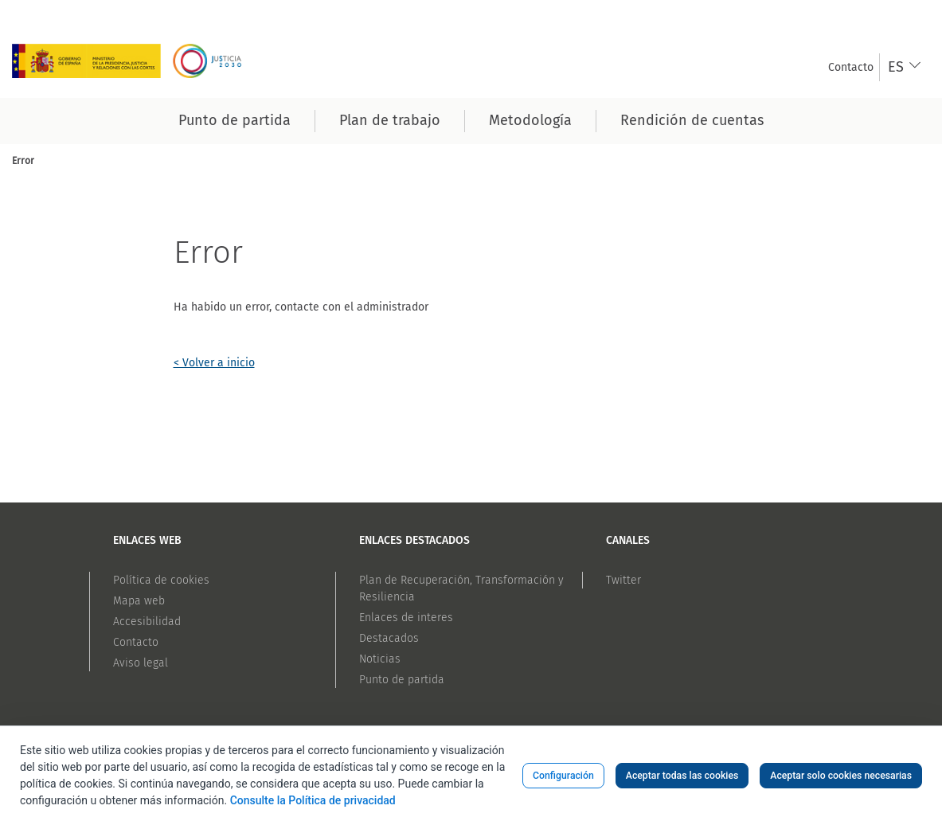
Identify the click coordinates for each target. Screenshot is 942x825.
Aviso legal (140, 663)
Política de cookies (161, 580)
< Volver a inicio (214, 362)
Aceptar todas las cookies (682, 775)
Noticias (380, 659)
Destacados (389, 638)
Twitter (623, 580)
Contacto (135, 642)
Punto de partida (401, 679)
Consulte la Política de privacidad (313, 800)
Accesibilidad (147, 621)
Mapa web (139, 601)
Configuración (563, 775)
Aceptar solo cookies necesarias (841, 775)
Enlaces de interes (406, 617)
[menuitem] (851, 67)
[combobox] (905, 67)
